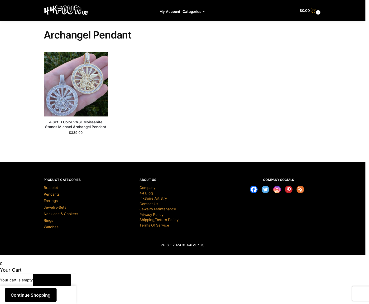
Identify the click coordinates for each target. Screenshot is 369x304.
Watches (51, 227)
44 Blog (146, 193)
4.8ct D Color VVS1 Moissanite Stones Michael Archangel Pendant (75, 124)
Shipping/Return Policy (158, 219)
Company (147, 187)
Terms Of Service (154, 225)
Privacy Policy (151, 214)
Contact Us (148, 204)
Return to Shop (52, 280)
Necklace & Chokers (61, 214)
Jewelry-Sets (55, 207)
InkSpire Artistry (153, 198)
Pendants (52, 194)
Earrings (51, 200)
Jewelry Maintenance (157, 209)
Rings (48, 220)
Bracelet (51, 187)
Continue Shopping (30, 295)
